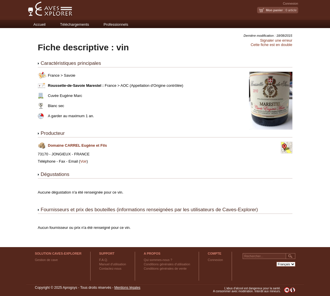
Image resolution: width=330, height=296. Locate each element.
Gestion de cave (46, 260)
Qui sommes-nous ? (158, 260)
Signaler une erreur (276, 40)
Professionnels (116, 24)
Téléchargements (74, 24)
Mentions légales (127, 288)
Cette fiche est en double (271, 45)
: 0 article (281, 10)
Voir (83, 161)
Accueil (40, 24)
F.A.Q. (103, 260)
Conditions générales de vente (165, 268)
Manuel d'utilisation (112, 264)
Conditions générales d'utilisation (167, 264)
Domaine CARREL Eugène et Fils (77, 145)
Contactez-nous (110, 268)
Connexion (290, 3)
